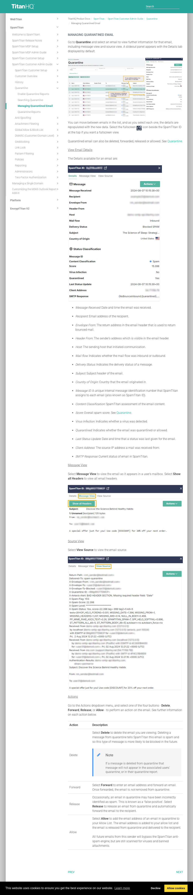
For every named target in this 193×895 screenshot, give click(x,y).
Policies (37, 159)
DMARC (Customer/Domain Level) (37, 136)
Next (179, 872)
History (37, 82)
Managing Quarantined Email (35, 105)
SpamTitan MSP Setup (36, 46)
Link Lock (37, 147)
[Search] (162, 6)
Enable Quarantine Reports (33, 94)
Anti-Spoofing (37, 118)
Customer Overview (37, 76)
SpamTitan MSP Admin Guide (36, 52)
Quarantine (37, 88)
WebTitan (35, 19)
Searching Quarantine (30, 100)
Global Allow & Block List (37, 130)
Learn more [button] (122, 888)
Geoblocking (37, 142)
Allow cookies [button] (176, 888)
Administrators (37, 171)
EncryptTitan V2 (35, 208)
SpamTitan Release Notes (36, 40)
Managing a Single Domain (36, 183)
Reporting (37, 165)
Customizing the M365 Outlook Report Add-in (36, 190)
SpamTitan (35, 27)
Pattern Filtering (37, 153)
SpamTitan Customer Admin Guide (36, 64)
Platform (35, 200)
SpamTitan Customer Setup (36, 58)
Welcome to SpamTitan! (36, 34)
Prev (71, 872)
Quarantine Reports (29, 111)
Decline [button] (155, 888)
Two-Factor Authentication (37, 177)
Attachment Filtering (37, 124)
